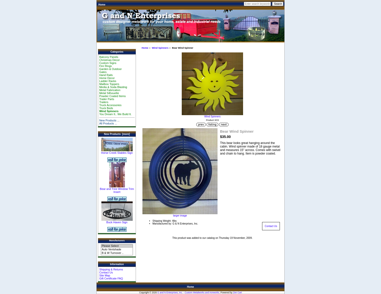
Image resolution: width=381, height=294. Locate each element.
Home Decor (107, 78)
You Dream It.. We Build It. (115, 114)
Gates (102, 72)
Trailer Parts (106, 99)
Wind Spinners (160, 47)
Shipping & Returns (111, 269)
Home (101, 4)
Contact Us (106, 272)
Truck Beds (106, 108)
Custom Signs (107, 62)
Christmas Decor (109, 59)
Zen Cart (237, 292)
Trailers (103, 102)
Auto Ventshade (116, 249)
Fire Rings (105, 65)
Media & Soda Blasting (113, 87)
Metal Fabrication (109, 90)
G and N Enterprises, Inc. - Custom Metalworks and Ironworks (188, 292)
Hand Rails (106, 75)
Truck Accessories (110, 105)
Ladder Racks (107, 81)
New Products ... (109, 120)
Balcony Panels (108, 56)
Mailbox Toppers (109, 84)
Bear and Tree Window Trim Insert (117, 189)
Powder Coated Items (112, 96)
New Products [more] (117, 134)
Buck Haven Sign (117, 221)
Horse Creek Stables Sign (117, 151)
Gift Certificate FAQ (111, 278)
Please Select (116, 246)
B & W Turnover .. (116, 253)
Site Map (104, 275)
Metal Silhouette (109, 93)
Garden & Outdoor (110, 68)
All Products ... (108, 123)
